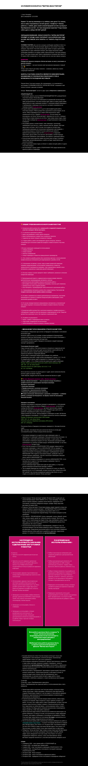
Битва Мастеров (38, 408)
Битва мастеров (37, 107)
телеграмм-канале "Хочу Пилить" (31, 722)
